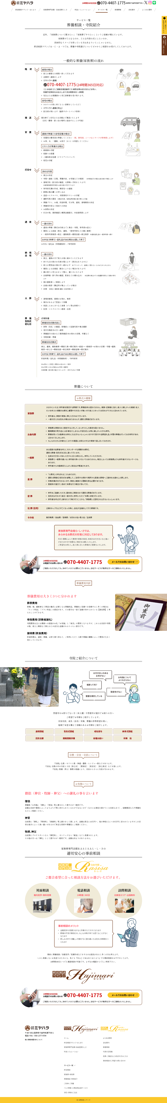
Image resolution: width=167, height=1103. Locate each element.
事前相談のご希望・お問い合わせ (114, 1060)
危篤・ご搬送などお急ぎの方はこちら (115, 1056)
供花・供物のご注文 (70, 1092)
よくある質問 (147, 9)
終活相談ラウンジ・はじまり (25, 9)
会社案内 (131, 9)
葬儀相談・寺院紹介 (71, 1079)
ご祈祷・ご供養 (69, 1083)
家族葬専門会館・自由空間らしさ (55, 9)
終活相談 (67, 1070)
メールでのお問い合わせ (123, 561)
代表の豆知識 (107, 1051)
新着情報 (118, 9)
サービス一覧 (102, 9)
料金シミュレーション (83, 9)
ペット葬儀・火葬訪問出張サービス (76, 1088)
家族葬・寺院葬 (69, 1074)
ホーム (66, 1038)
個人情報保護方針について (33, 1039)
